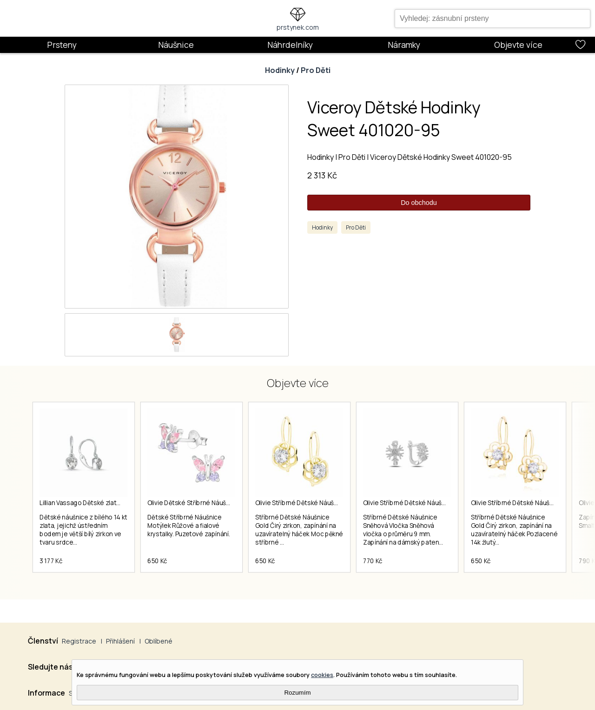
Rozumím (297, 692)
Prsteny (62, 44)
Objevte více (518, 44)
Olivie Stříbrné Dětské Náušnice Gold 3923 (532, 503)
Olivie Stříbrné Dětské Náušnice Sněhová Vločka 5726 (440, 503)
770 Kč (373, 561)
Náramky (404, 44)
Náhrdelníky (290, 44)
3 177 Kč (51, 561)
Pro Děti (316, 70)
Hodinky (280, 70)
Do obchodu (419, 202)
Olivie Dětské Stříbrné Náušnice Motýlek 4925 (213, 503)
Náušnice (176, 44)
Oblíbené (158, 641)
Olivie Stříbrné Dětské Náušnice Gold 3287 (316, 503)
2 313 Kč (322, 175)
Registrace (79, 641)
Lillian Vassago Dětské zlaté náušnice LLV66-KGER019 (117, 503)
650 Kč (157, 561)
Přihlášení (120, 641)
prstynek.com (298, 27)
